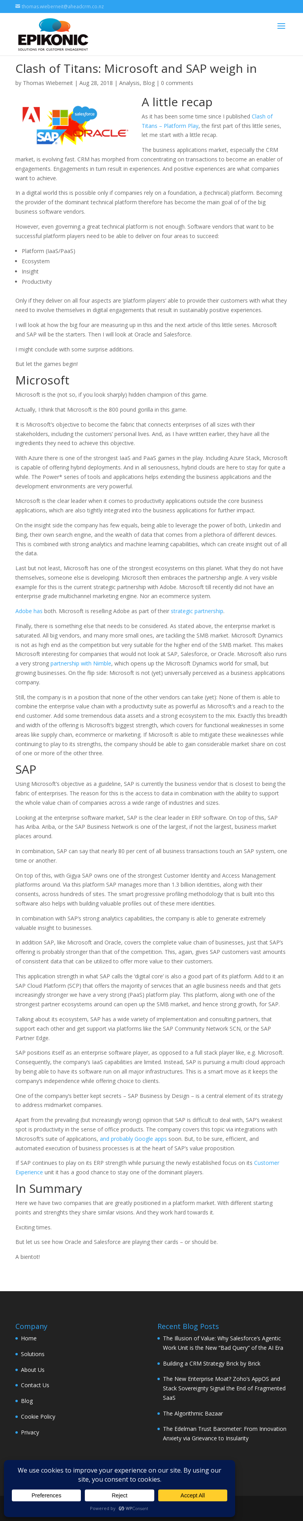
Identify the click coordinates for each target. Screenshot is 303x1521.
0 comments (177, 83)
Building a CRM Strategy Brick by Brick (211, 1363)
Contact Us (35, 1385)
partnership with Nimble (80, 663)
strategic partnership (197, 611)
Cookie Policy (38, 1416)
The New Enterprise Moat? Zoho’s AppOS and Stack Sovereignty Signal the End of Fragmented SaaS (224, 1388)
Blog (149, 83)
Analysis (129, 83)
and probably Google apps (133, 1138)
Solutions (33, 1354)
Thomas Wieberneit (48, 83)
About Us (33, 1369)
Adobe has (29, 611)
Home (29, 1338)
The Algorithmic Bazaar (193, 1413)
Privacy (30, 1432)
